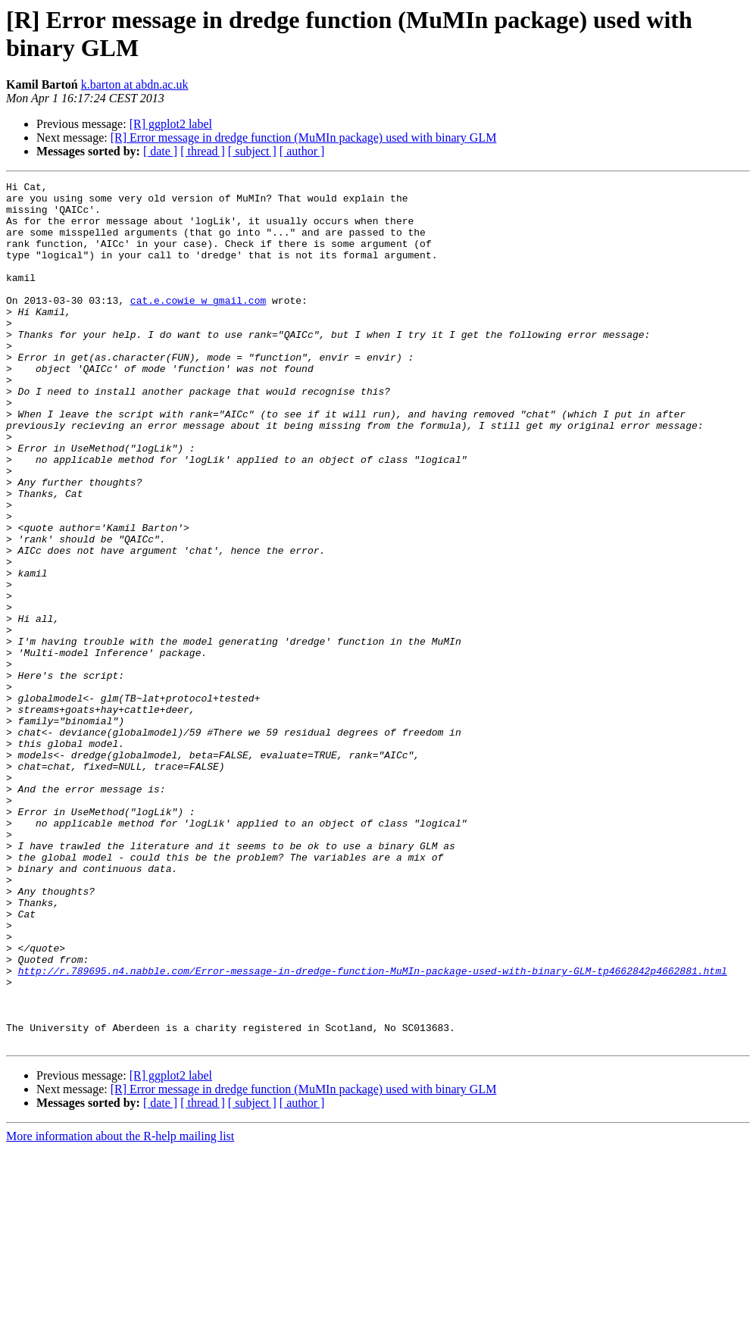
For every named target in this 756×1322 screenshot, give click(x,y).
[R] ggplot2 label (171, 123)
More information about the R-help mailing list (120, 1308)
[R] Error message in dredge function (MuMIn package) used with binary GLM (304, 137)
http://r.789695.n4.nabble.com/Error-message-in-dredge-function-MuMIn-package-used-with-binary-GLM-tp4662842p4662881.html (372, 1129)
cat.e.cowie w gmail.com (198, 325)
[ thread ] (202, 151)
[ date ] (160, 151)
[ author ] (302, 151)
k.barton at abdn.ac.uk (135, 84)
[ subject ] (252, 151)
